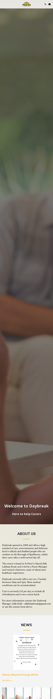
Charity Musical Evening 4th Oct (20, 677)
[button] (3, 4)
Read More (7, 683)
